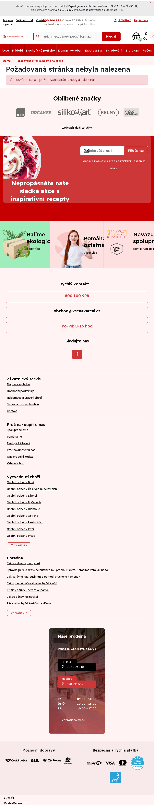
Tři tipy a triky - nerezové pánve (28, 590)
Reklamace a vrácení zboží (24, 397)
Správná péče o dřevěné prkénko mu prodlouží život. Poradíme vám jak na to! (58, 570)
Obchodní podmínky (20, 391)
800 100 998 (77, 295)
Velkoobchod (24, 20)
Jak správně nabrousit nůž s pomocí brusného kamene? (43, 576)
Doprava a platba (8, 22)
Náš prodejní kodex (20, 456)
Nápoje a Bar (93, 50)
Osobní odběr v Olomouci (24, 509)
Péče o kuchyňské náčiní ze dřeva (29, 603)
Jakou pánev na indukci (22, 597)
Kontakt (12, 411)
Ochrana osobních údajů (23, 404)
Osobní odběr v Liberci (22, 495)
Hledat (111, 36)
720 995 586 (75, 684)
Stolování (132, 50)
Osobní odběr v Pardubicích (25, 522)
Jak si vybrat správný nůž (23, 563)
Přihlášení (122, 21)
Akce (5, 50)
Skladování (114, 50)
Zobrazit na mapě (73, 720)
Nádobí (17, 50)
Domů (7, 60)
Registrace (141, 20)
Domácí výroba (69, 50)
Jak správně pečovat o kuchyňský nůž (32, 583)
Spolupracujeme (17, 430)
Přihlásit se (136, 151)
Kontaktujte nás (143, 249)
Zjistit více (33, 249)
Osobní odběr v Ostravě (22, 515)
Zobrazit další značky (77, 127)
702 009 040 (75, 667)
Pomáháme (14, 436)
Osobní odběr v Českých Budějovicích (32, 489)
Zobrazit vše (19, 545)
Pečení (147, 50)
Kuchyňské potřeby (40, 50)
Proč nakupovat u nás (21, 450)
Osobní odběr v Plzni (20, 529)
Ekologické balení (18, 443)
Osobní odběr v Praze (21, 536)
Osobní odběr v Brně (20, 482)
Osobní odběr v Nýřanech (24, 502)
